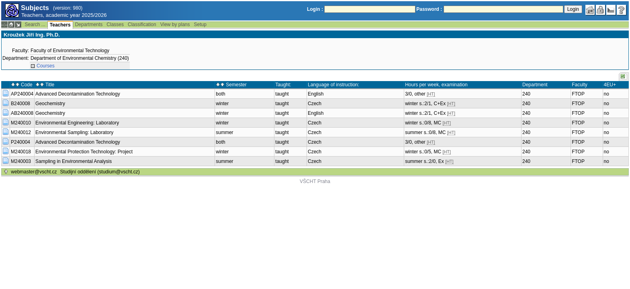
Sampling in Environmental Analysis (73, 161)
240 (526, 94)
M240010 (21, 123)
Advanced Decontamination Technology (77, 94)
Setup (200, 24)
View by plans (175, 24)
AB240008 (22, 113)
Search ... (35, 24)
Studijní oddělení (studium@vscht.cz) (100, 172)
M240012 (21, 132)
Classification (142, 24)
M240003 (21, 161)
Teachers (60, 25)
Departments (89, 24)
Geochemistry (50, 103)
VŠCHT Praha (315, 181)
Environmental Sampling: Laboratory (74, 132)
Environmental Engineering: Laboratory (77, 123)
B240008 (20, 103)
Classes (115, 24)
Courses (46, 66)
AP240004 (22, 94)
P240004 (20, 142)
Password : (429, 9)
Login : (315, 9)
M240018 (21, 152)
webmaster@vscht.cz (34, 172)
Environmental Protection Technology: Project (84, 152)
